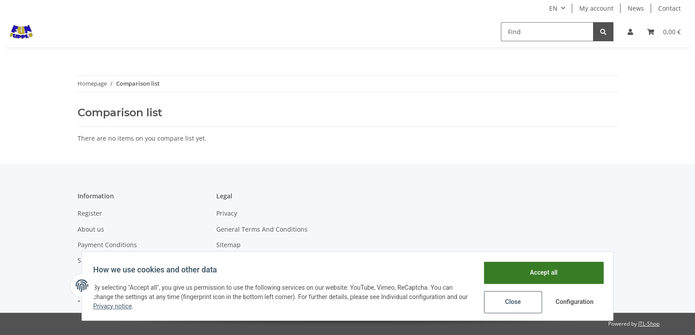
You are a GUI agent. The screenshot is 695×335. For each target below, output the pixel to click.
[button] (630, 31)
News (636, 8)
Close (510, 301)
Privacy (226, 213)
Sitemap (228, 244)
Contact (669, 8)
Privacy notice (126, 306)
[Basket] (664, 31)
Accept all (540, 272)
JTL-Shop (649, 323)
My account (596, 8)
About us (91, 229)
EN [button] (553, 8)
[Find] (547, 31)
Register (90, 213)
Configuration (572, 301)
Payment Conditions (107, 244)
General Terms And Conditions (262, 229)
